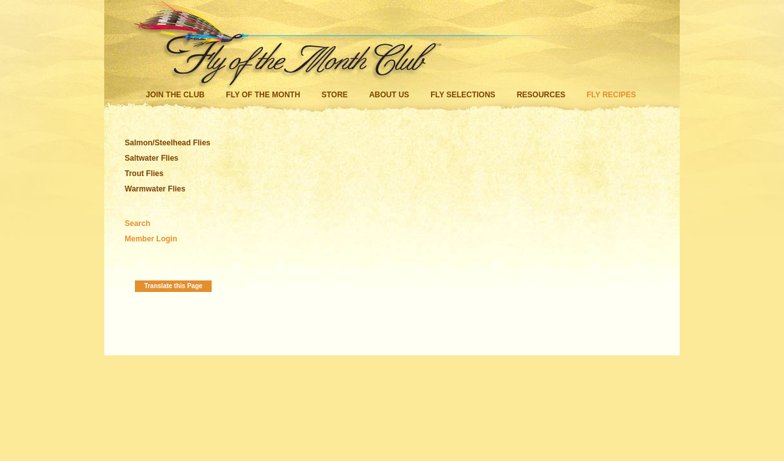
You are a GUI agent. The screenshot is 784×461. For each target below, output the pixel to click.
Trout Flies (144, 173)
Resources (541, 94)
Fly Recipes (611, 94)
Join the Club (175, 94)
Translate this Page (173, 285)
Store (335, 94)
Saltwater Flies (151, 158)
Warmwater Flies (155, 188)
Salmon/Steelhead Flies (167, 142)
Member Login (151, 238)
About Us (389, 94)
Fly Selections (464, 94)
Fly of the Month (263, 94)
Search (137, 223)
